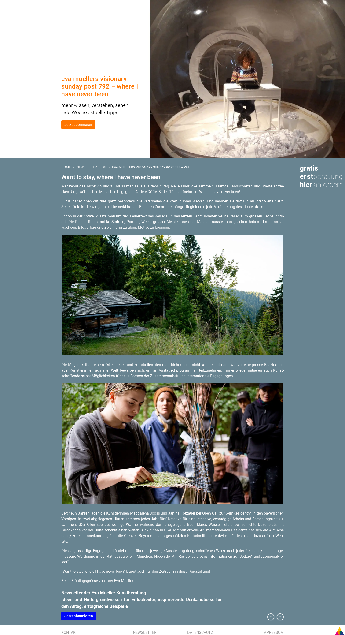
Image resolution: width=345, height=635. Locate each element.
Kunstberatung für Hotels (26, 37)
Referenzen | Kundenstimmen (27, 47)
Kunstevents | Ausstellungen (28, 42)
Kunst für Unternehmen (24, 26)
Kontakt (69, 632)
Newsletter (145, 632)
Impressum (273, 632)
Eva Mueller (14, 58)
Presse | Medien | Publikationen (28, 53)
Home (66, 167)
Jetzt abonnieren (78, 124)
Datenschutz (200, 632)
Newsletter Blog (91, 167)
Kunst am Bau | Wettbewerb (26, 31)
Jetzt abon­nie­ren (78, 616)
